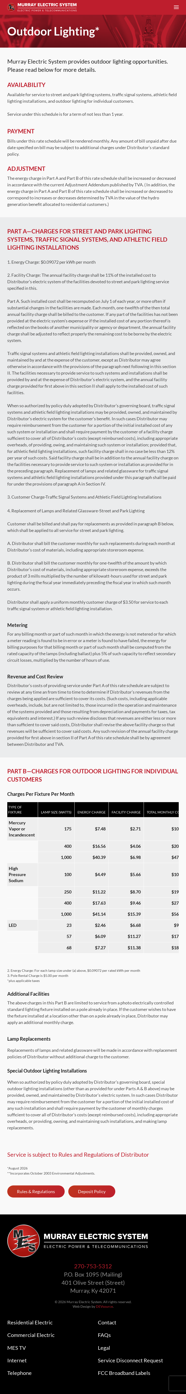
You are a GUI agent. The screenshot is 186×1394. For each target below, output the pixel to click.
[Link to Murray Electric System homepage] (77, 1240)
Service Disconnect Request (130, 1360)
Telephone (19, 1373)
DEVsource (104, 1306)
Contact (107, 1322)
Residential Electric (30, 1322)
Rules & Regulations (36, 1191)
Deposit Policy (92, 1191)
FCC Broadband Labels (124, 1373)
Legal (104, 1348)
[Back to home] (42, 7)
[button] (176, 7)
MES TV (16, 1348)
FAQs (104, 1335)
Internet (17, 1360)
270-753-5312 (93, 1266)
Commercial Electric (30, 1335)
